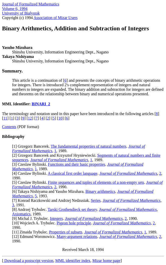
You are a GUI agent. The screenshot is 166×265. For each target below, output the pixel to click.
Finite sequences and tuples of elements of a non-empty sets (96, 182)
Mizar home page (106, 260)
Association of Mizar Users (56, 18)
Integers (56, 218)
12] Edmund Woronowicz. (35, 236)
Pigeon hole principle (74, 223)
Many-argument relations (77, 236)
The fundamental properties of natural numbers (88, 146)
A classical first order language (72, 173)
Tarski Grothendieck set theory (72, 209)
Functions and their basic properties (76, 164)
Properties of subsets (65, 232)
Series (96, 200)
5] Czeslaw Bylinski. (30, 182)
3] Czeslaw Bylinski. (30, 164)
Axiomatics (21, 214)
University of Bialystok (21, 13)
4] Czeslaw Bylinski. (30, 173)
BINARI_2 (41, 104)
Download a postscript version (28, 260)
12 (30, 118)
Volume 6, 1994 (14, 9)
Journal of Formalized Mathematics (30, 4)
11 (5, 118)
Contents (9, 127)
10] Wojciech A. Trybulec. (35, 223)
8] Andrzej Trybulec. (30, 209)
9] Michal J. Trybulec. (31, 218)
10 (60, 118)
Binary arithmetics (100, 191)
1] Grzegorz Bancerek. (32, 146)
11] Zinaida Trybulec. (31, 232)
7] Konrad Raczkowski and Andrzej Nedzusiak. (52, 200)
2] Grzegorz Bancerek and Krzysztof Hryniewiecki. (55, 155)
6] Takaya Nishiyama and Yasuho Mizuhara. (49, 191)
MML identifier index (72, 260)
